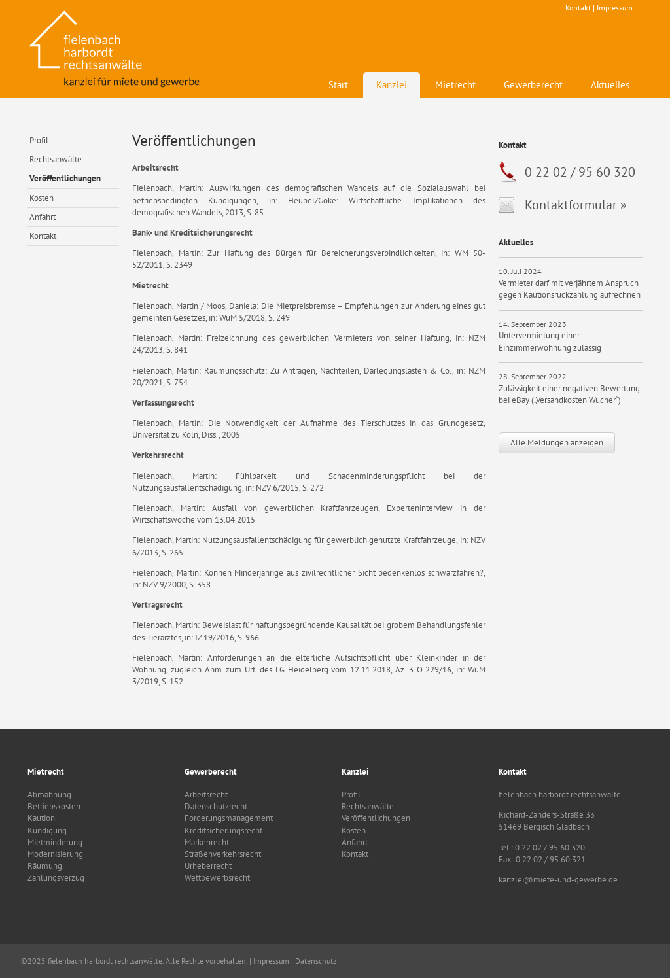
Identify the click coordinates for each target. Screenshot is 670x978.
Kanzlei (391, 85)
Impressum (615, 7)
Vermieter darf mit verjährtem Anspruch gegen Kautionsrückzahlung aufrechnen (570, 288)
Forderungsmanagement (229, 818)
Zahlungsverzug (55, 877)
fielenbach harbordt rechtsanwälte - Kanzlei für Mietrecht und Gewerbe (115, 49)
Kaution (41, 818)
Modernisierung (55, 854)
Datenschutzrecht (216, 806)
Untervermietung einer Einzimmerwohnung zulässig (550, 341)
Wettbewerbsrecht (217, 877)
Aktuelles (610, 85)
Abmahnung (49, 794)
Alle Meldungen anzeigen (556, 442)
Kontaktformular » (576, 204)
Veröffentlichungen (65, 178)
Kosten (41, 197)
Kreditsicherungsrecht (223, 830)
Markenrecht (207, 842)
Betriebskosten (53, 806)
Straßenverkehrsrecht (223, 854)
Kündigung (47, 830)
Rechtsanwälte (55, 159)
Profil (38, 140)
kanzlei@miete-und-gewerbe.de (558, 879)
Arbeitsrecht (206, 794)
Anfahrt (42, 216)
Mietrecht (455, 85)
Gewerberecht (533, 85)
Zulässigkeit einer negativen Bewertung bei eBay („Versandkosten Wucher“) (569, 394)
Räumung (44, 865)
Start (338, 85)
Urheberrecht (208, 865)
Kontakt (578, 7)
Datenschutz (315, 961)
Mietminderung (54, 842)
